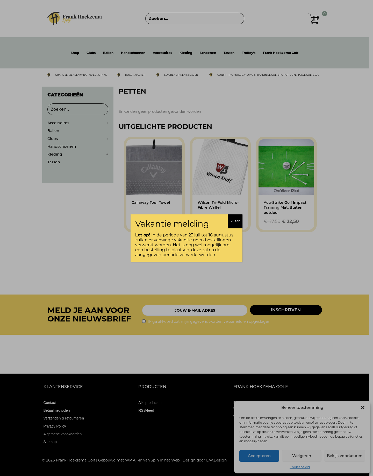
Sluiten (235, 221)
